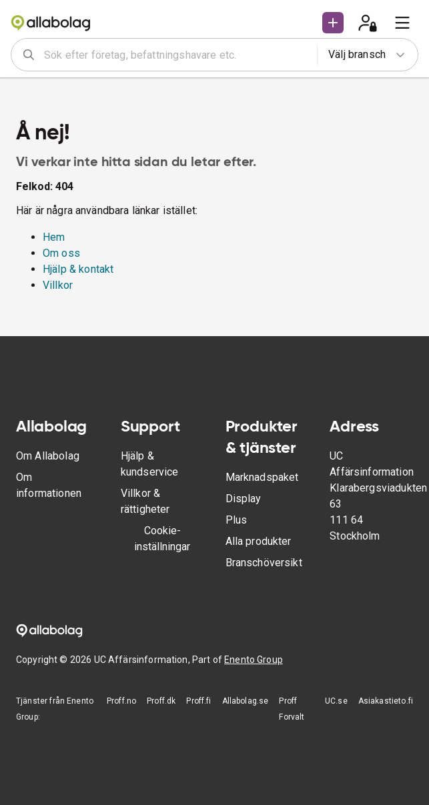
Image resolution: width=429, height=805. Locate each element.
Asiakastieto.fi (385, 701)
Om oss (61, 253)
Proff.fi (198, 701)
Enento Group (253, 659)
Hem (54, 237)
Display (244, 498)
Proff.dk (161, 701)
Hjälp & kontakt (78, 269)
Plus (237, 520)
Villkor (58, 285)
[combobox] (176, 54)
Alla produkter (259, 541)
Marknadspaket (262, 477)
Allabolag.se (245, 701)
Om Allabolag (47, 456)
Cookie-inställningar (162, 538)
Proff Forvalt (291, 709)
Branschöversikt (264, 562)
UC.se (336, 701)
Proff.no (121, 701)
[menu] (402, 23)
